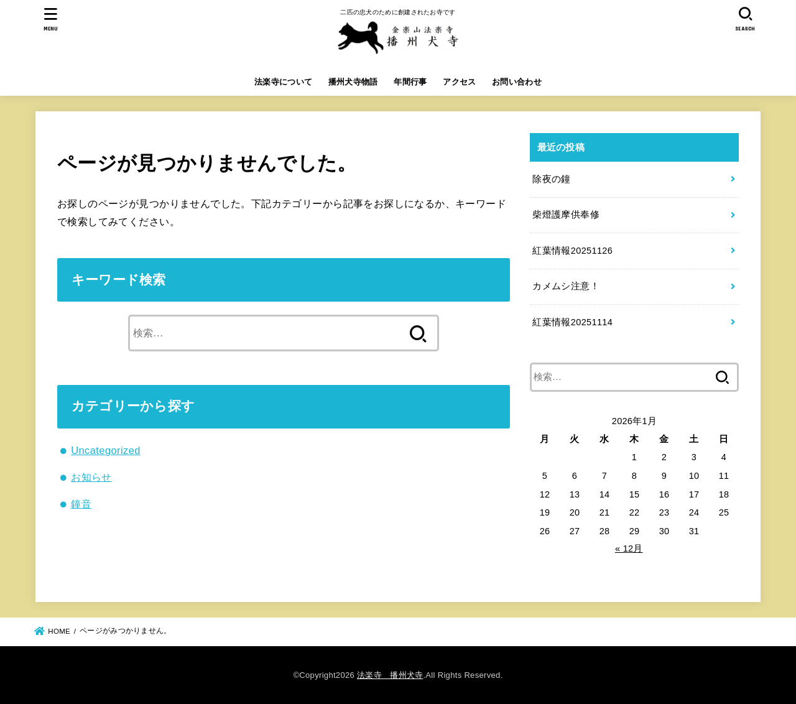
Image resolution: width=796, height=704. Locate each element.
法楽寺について (283, 81)
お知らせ (91, 477)
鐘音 (81, 503)
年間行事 (410, 81)
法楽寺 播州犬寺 (390, 675)
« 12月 (629, 548)
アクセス (459, 81)
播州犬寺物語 (353, 81)
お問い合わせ (517, 81)
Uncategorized (106, 450)
